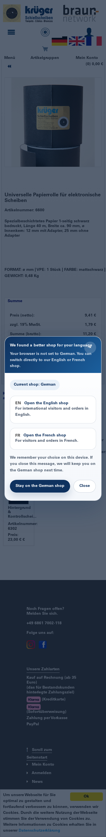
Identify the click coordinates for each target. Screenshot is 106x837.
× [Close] (90, 347)
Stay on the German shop (40, 486)
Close (84, 486)
